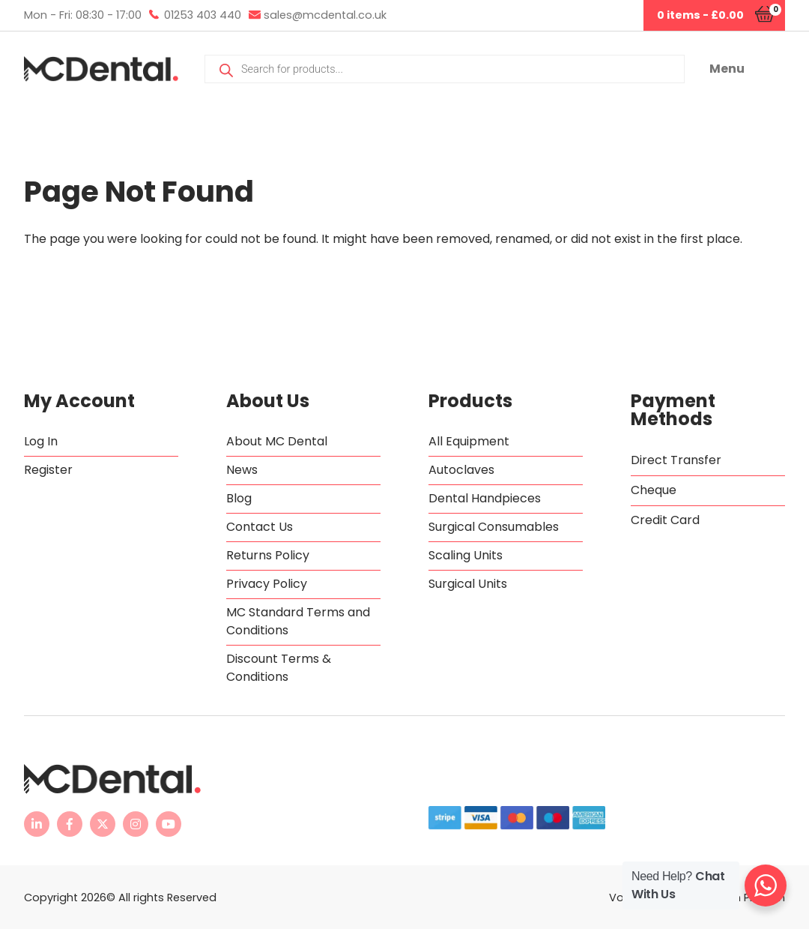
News (242, 469)
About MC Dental (276, 441)
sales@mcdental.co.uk (325, 14)
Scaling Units (465, 555)
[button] (747, 68)
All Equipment (468, 441)
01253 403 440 (202, 14)
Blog (239, 498)
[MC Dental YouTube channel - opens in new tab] (168, 824)
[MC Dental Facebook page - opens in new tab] (69, 824)
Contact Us (259, 526)
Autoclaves (461, 469)
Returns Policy (267, 555)
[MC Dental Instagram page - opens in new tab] (135, 824)
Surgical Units (467, 583)
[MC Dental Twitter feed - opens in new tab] (102, 824)
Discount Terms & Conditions (278, 667)
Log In (41, 441)
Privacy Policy (266, 583)
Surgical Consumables (493, 526)
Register (48, 469)
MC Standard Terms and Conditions (298, 621)
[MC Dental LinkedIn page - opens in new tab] (36, 824)
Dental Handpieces (484, 498)
